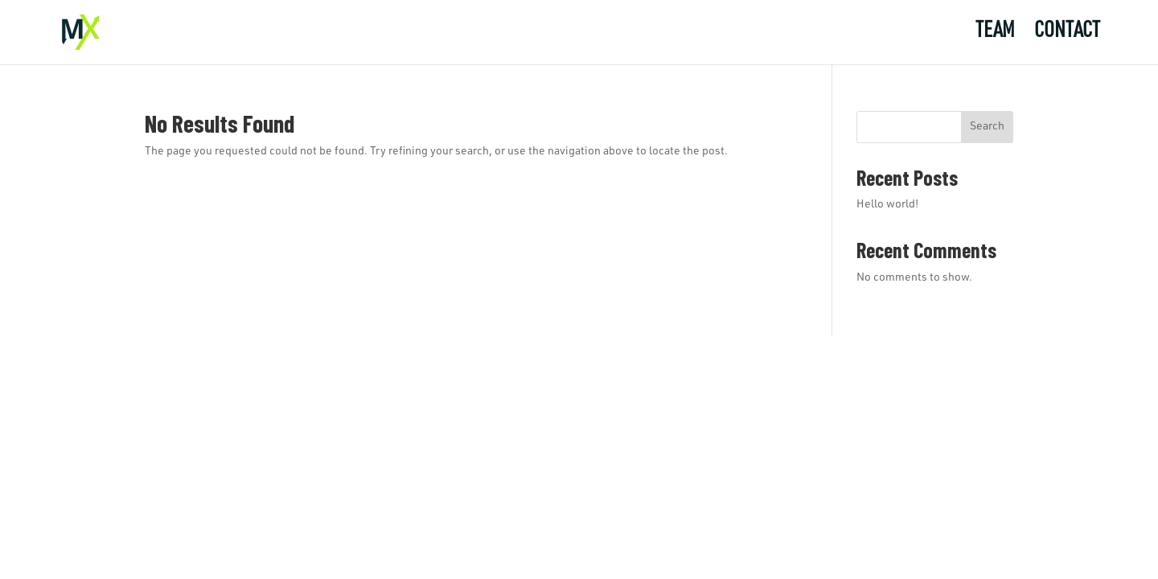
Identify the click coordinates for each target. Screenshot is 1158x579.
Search (987, 127)
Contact (1067, 35)
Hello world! (887, 205)
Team (995, 35)
